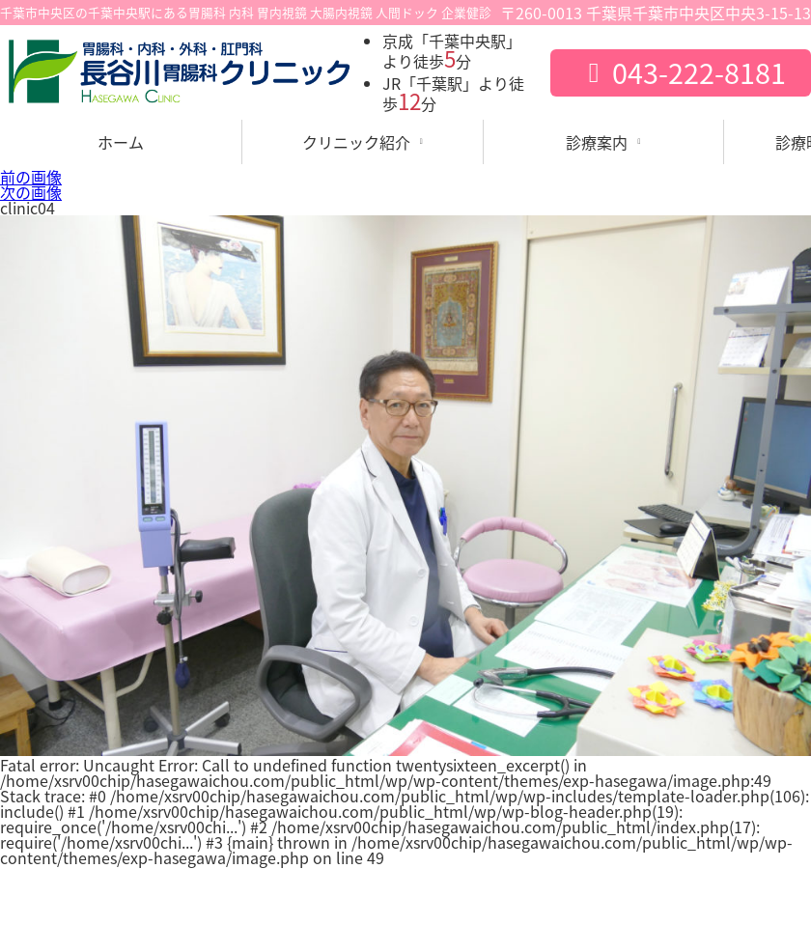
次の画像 (31, 192)
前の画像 (31, 176)
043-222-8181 (680, 72)
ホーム (121, 142)
